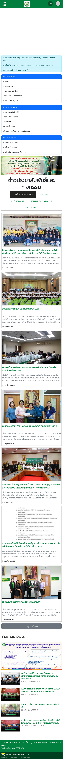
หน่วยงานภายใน (9, 76)
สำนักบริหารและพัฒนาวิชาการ (14, 152)
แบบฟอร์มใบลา (9, 126)
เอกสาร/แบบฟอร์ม (10, 107)
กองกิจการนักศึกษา (10, 142)
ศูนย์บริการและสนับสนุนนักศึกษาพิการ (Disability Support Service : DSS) (29, 59)
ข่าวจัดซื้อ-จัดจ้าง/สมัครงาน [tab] (41, 200)
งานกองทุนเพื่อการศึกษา (12, 95)
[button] (5, 165)
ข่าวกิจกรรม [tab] (44, 194)
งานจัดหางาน (8, 86)
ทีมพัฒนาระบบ (25, 757)
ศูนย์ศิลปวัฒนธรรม (10, 147)
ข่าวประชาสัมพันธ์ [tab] (17, 200)
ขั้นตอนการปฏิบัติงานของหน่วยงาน (16, 131)
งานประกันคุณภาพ (10, 116)
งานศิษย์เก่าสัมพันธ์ (10, 91)
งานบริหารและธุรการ (11, 100)
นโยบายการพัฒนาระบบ (9, 757)
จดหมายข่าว (7, 121)
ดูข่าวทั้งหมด (31, 626)
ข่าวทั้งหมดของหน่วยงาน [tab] (23, 194)
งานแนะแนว (7, 81)
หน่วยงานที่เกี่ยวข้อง (11, 137)
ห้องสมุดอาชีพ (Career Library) (15, 70)
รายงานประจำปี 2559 (11, 112)
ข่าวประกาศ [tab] (31, 207)
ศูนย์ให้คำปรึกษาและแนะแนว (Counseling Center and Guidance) (28, 65)
